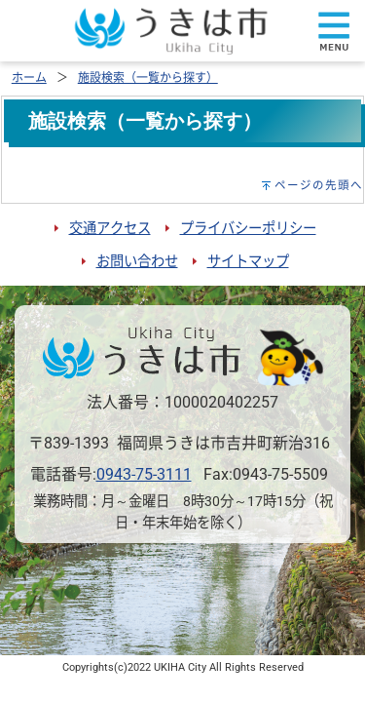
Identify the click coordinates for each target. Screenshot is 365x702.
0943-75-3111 (144, 474)
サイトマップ (248, 262)
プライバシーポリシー (248, 228)
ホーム (29, 78)
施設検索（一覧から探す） (148, 78)
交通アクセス (110, 228)
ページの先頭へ (318, 185)
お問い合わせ (137, 262)
